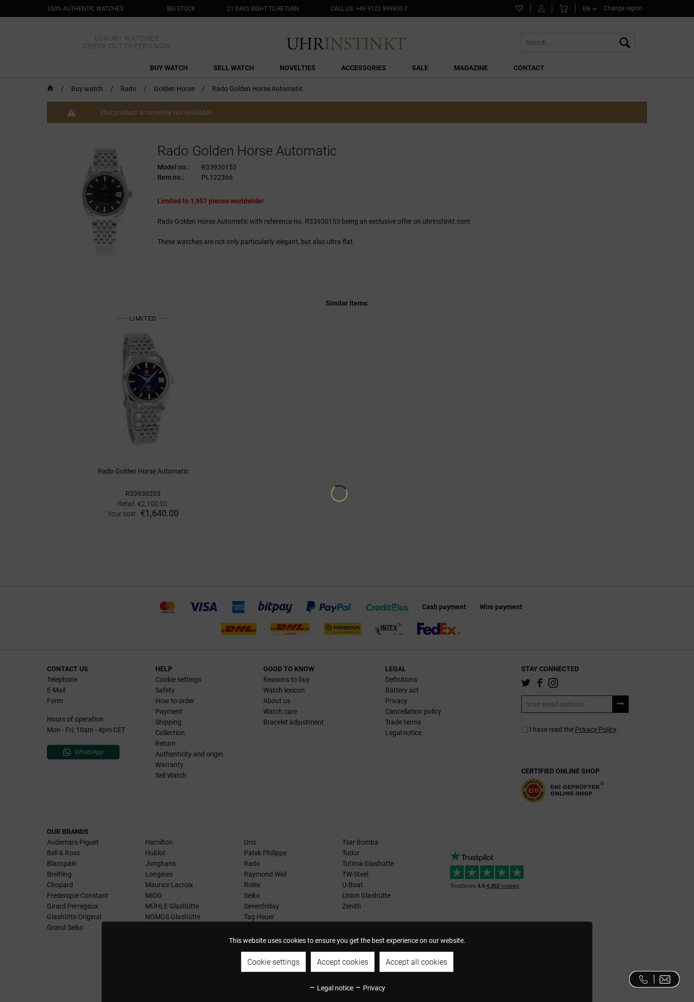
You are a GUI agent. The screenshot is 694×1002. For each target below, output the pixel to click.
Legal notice (331, 988)
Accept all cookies (416, 962)
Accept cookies (342, 962)
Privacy (370, 988)
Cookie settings (273, 962)
